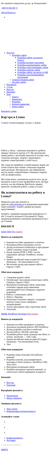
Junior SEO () (11, 231)
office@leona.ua (8, 12)
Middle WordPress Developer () (19, 314)
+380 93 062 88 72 (9, 8)
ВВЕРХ (4, 449)
